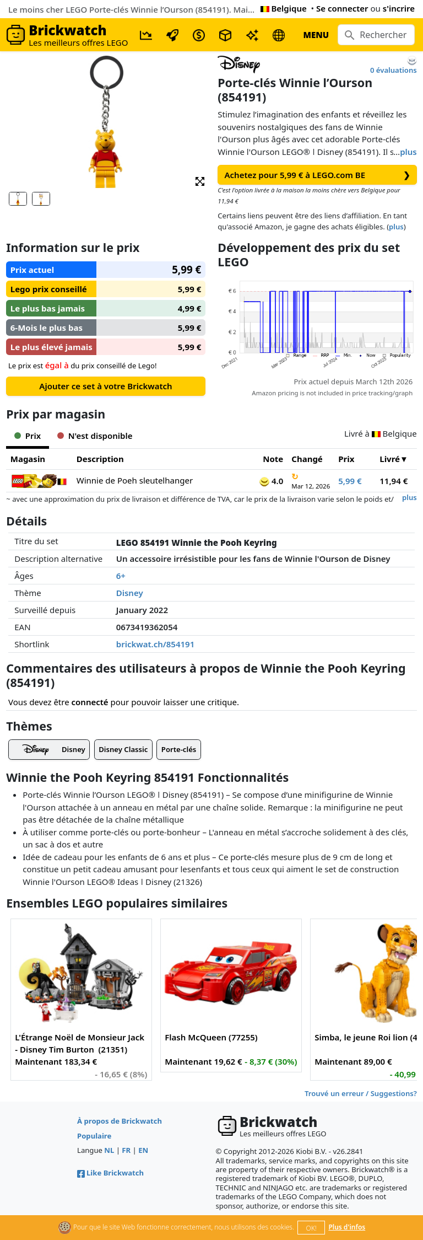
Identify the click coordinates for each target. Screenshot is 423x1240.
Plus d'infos (346, 1227)
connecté (90, 701)
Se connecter (342, 8)
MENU (316, 34)
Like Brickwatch (110, 1173)
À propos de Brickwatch (119, 1121)
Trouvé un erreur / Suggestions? (361, 1093)
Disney (129, 592)
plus (408, 151)
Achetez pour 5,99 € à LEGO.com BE (317, 175)
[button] (200, 180)
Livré (389, 458)
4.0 (271, 480)
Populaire (94, 1136)
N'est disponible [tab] (94, 435)
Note (273, 458)
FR (126, 1150)
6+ (121, 575)
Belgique (284, 8)
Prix (346, 458)
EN (143, 1150)
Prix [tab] (27, 435)
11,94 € (393, 480)
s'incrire (399, 8)
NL (109, 1150)
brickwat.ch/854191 (155, 643)
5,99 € (349, 480)
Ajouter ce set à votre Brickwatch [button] (105, 385)
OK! (311, 1228)
